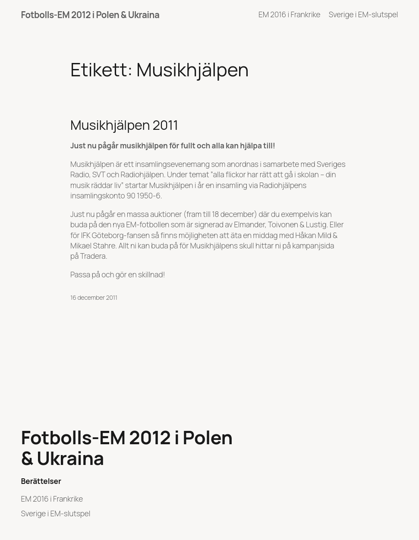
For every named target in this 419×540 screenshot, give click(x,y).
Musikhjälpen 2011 (124, 124)
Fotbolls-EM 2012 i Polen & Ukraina (90, 15)
